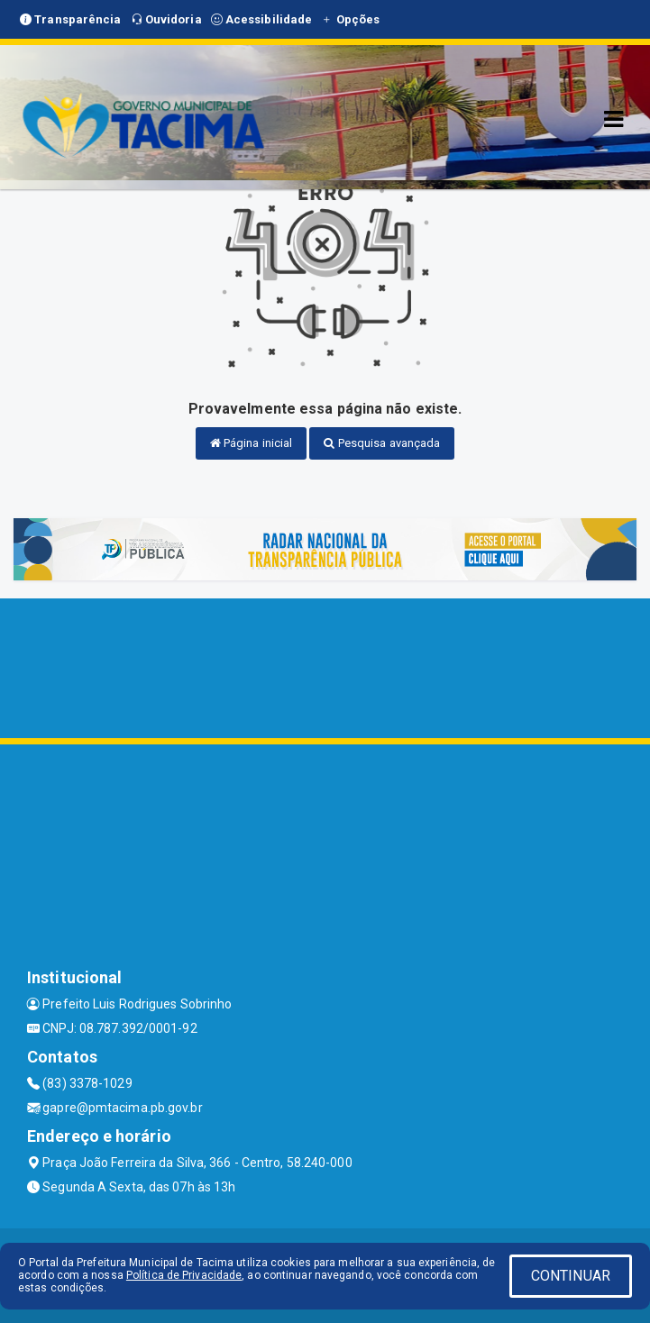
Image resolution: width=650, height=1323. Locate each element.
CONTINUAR (570, 1275)
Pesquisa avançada (382, 443)
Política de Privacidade (184, 1275)
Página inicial (251, 443)
